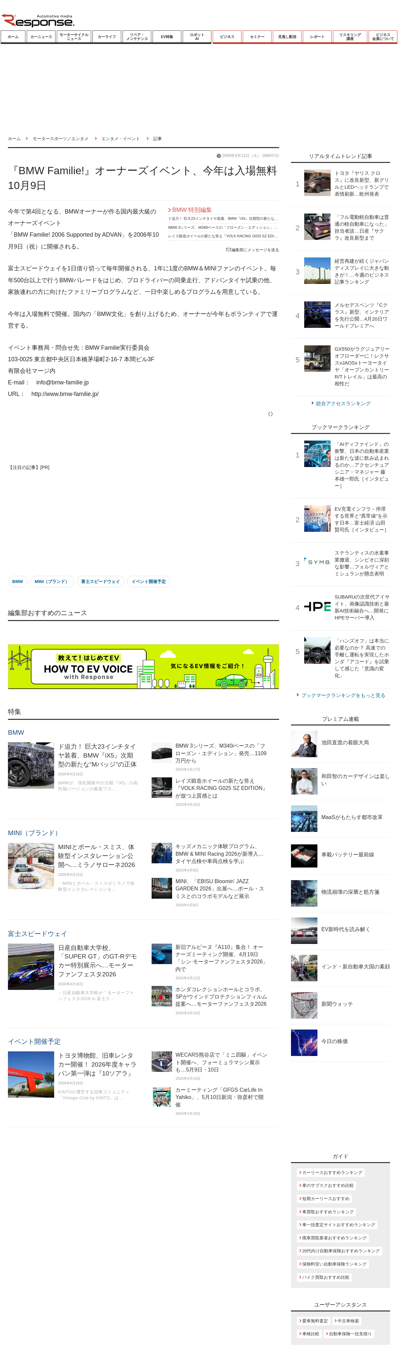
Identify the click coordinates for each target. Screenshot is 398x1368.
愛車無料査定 (315, 1320)
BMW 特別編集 (192, 210)
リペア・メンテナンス (137, 37)
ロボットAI (197, 37)
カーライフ (107, 37)
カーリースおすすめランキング (332, 1172)
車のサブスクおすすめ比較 (328, 1185)
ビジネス (227, 37)
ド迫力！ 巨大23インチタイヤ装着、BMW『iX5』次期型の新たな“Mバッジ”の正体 (235, 218)
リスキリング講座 (350, 37)
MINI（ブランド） (52, 581)
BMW (17, 581)
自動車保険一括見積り (350, 1333)
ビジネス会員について (383, 37)
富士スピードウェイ (100, 581)
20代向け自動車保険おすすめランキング (341, 1250)
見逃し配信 (287, 37)
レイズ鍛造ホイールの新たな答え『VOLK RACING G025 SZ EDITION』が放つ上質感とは (241, 236)
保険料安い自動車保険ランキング (334, 1264)
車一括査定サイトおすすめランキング (338, 1224)
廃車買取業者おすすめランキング (334, 1237)
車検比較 (310, 1333)
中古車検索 (348, 1320)
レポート (317, 37)
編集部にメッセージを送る (252, 250)
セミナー (257, 37)
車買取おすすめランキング (328, 1211)
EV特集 (167, 37)
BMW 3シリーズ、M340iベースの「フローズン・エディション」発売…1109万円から (237, 227)
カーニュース (41, 37)
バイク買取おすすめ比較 (325, 1277)
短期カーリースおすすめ (325, 1198)
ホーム (13, 37)
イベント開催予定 (148, 581)
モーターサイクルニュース (74, 37)
